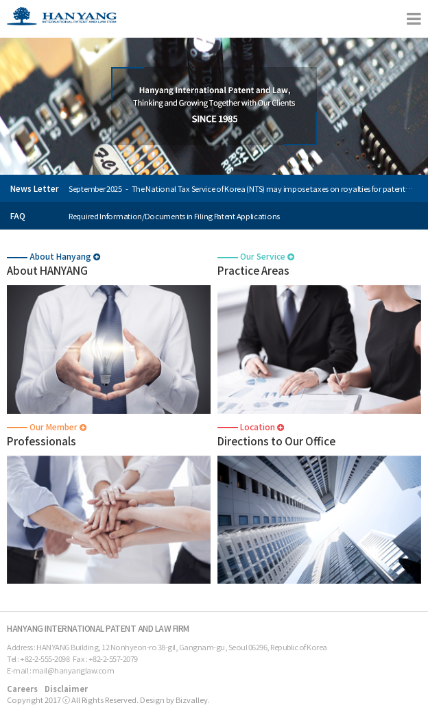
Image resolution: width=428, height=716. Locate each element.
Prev (417, 183)
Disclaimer (66, 688)
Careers (22, 688)
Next (417, 193)
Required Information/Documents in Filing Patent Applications (174, 215)
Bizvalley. (193, 699)
